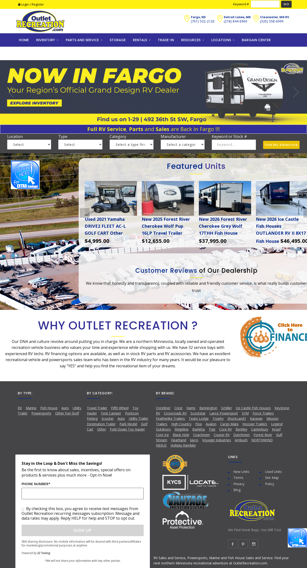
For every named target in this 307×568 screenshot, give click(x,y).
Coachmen (201, 434)
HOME (24, 40)
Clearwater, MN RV (274, 17)
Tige (212, 429)
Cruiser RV (222, 434)
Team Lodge (199, 418)
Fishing (92, 418)
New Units (241, 471)
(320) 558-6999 (271, 21)
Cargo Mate (229, 424)
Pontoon (132, 413)
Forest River (263, 434)
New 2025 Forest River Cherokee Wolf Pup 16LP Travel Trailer (166, 226)
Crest (178, 408)
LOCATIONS (221, 40)
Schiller (226, 408)
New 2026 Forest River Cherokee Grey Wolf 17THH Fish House (223, 226)
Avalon (211, 424)
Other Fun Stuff (67, 413)
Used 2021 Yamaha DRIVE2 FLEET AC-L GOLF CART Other (105, 226)
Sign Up (82, 530)
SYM (245, 413)
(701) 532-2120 (202, 21)
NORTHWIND (262, 440)
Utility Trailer (138, 418)
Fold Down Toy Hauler (127, 429)
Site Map (272, 477)
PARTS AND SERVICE (82, 40)
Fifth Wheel (120, 408)
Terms (238, 477)
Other (101, 429)
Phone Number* (36, 484)
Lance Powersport (223, 413)
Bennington (208, 408)
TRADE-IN (166, 40)
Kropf (276, 429)
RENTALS (140, 40)
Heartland (178, 440)
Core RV (225, 429)
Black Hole (181, 434)
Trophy (218, 418)
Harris (190, 408)
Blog (237, 490)
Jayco (194, 440)
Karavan (256, 418)
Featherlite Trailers (170, 418)
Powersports (41, 413)
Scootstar (198, 413)
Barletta (198, 429)
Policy (269, 484)
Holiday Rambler (183, 445)
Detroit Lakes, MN (237, 17)
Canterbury (259, 429)
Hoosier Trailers (254, 424)
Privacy (238, 484)
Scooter (107, 418)
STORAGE (118, 40)
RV (20, 408)
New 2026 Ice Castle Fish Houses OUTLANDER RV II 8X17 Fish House (281, 230)
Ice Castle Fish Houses (253, 408)
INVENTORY (45, 40)
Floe (198, 424)
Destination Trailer (101, 424)
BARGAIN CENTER (256, 40)
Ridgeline (182, 429)
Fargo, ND (198, 17)
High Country (181, 424)
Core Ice (162, 434)
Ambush (241, 440)
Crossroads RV (175, 413)
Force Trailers (263, 413)
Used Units (273, 471)
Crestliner (163, 408)
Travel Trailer (97, 408)
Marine (31, 408)
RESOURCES (191, 40)
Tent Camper (111, 413)
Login (24, 4)
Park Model (128, 424)
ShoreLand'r (236, 418)
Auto (65, 408)
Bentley (241, 429)
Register (38, 4)
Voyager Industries (216, 440)
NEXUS (161, 445)
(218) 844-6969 (235, 21)
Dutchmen (241, 434)
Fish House (49, 408)
